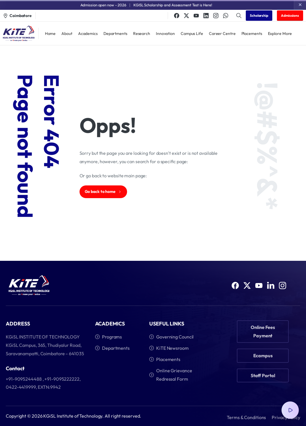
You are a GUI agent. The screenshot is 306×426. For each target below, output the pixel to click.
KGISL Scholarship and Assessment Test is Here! (172, 5)
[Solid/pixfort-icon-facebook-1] (235, 287)
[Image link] (29, 286)
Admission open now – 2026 (103, 5)
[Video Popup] (290, 410)
